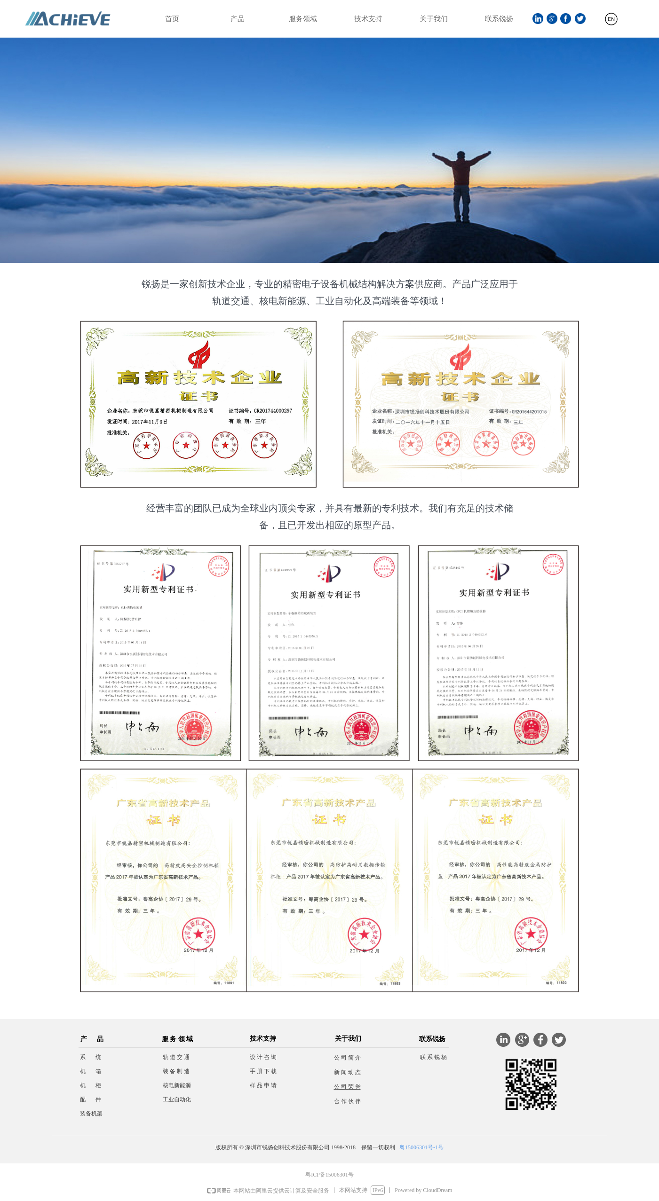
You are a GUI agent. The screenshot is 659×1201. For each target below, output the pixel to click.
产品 (237, 19)
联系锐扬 (499, 19)
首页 (172, 19)
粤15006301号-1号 (421, 1147)
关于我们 (434, 19)
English (611, 23)
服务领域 (303, 19)
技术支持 (368, 19)
